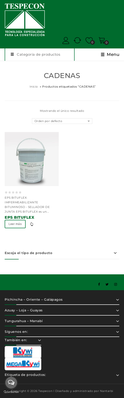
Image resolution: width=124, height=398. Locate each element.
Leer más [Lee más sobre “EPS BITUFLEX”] (15, 224)
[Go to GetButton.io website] (11, 392)
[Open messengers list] (11, 382)
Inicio (34, 86)
